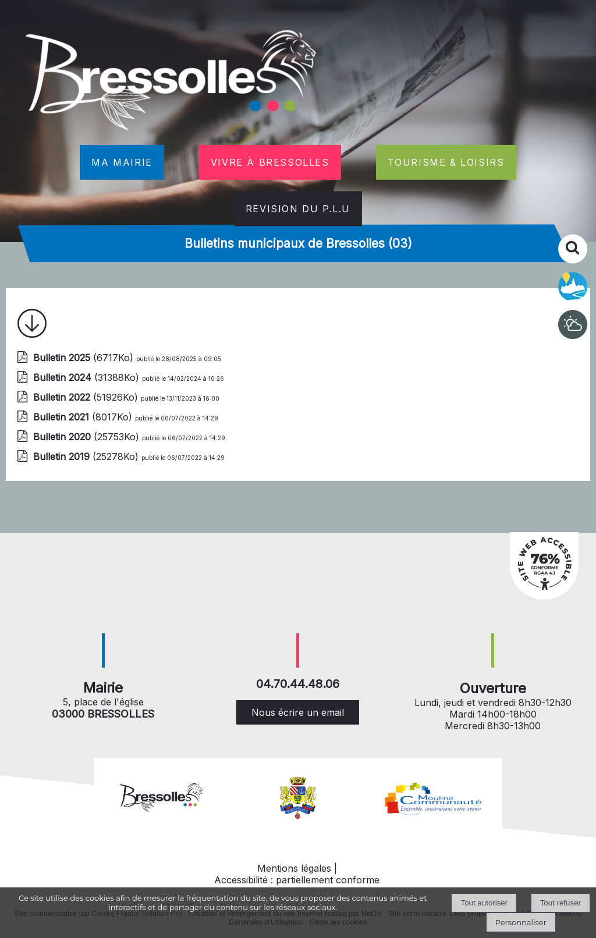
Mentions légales (294, 868)
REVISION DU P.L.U (298, 209)
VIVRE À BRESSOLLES (270, 162)
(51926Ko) (87, 397)
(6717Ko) (84, 357)
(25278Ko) (87, 456)
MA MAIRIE (121, 162)
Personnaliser (521, 922)
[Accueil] (172, 82)
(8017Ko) (84, 417)
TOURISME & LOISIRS (446, 162)
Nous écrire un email (297, 712)
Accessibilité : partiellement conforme (296, 880)
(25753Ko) (87, 437)
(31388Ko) (87, 377)
